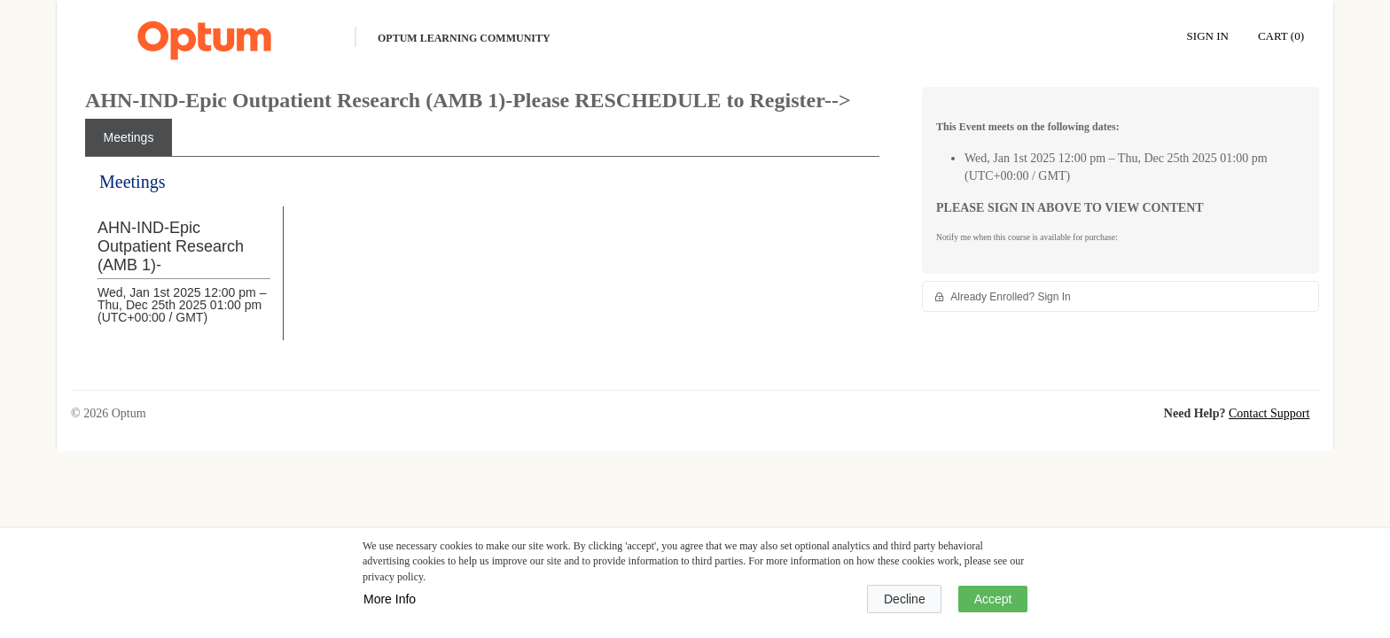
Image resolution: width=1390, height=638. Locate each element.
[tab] (128, 137)
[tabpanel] (482, 270)
